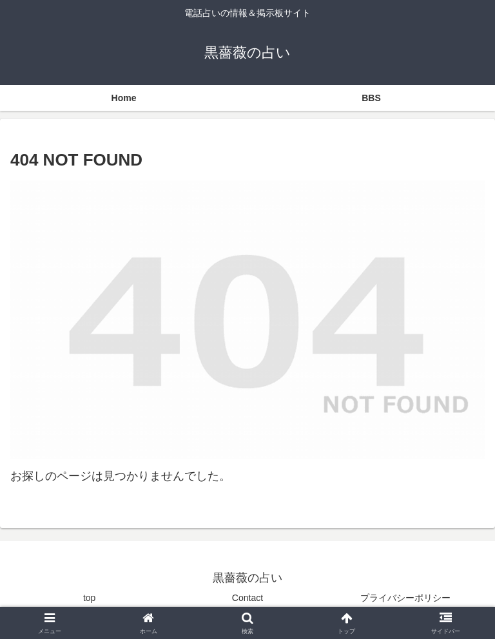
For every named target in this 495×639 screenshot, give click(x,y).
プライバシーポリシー (405, 598)
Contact (247, 598)
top (89, 598)
